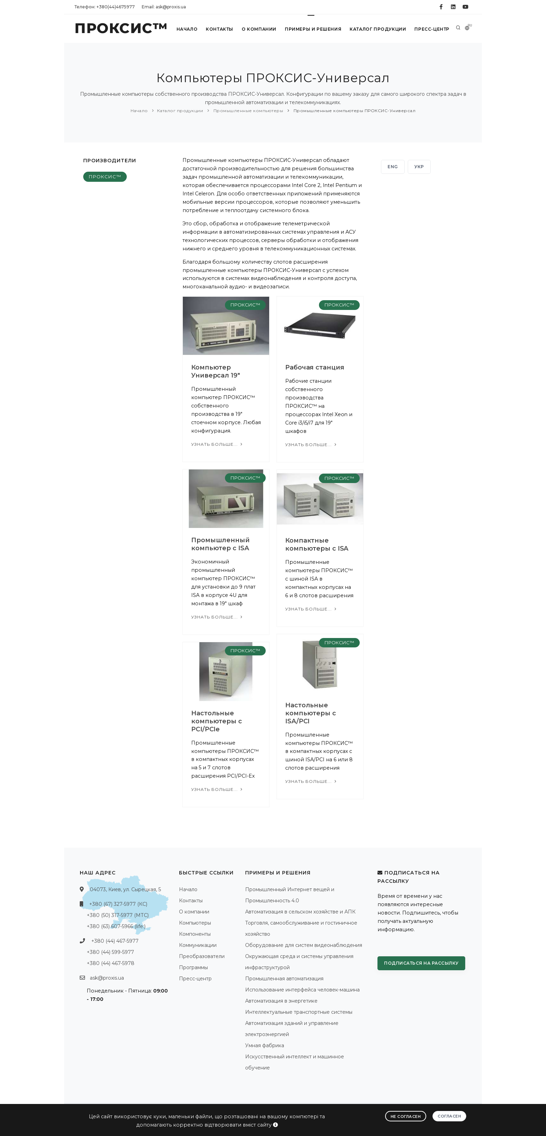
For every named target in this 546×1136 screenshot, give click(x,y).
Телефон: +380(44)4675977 (105, 6)
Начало (187, 29)
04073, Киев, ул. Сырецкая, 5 (125, 889)
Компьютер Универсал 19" (215, 371)
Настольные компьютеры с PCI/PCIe (216, 721)
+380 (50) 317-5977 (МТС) (118, 915)
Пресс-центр (432, 29)
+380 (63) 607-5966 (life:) (116, 926)
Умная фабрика (264, 1045)
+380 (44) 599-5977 (110, 952)
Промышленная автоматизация (284, 978)
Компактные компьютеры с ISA (316, 544)
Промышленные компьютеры (247, 110)
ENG (393, 166)
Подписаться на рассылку (421, 963)
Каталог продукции (378, 29)
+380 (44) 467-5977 (115, 941)
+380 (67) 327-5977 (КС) (118, 904)
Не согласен (406, 1116)
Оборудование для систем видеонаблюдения (303, 945)
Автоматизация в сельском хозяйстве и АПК (300, 912)
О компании (259, 29)
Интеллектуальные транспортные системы (298, 1012)
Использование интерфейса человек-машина (302, 990)
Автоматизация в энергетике (281, 1001)
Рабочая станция (314, 367)
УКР (419, 166)
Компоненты (195, 934)
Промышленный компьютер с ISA (220, 544)
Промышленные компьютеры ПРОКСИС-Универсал (353, 110)
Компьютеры (195, 923)
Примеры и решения (313, 29)
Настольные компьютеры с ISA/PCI (310, 713)
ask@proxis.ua (107, 978)
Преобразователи (202, 956)
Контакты (219, 29)
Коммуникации (198, 945)
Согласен (449, 1116)
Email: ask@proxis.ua (164, 6)
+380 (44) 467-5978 (110, 963)
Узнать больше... (217, 444)
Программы (193, 967)
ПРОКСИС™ (105, 176)
